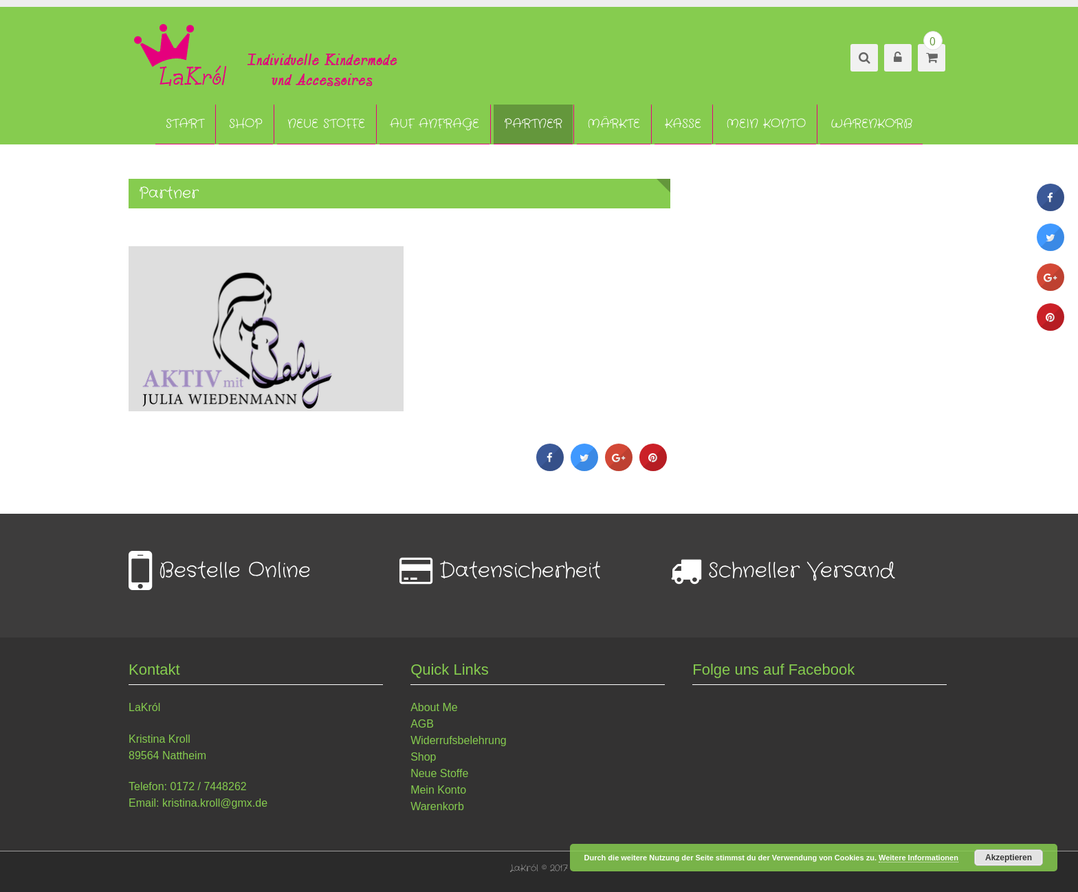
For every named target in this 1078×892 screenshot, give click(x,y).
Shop (246, 124)
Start (185, 124)
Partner (533, 124)
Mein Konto (766, 124)
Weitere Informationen (918, 857)
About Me (433, 707)
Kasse (683, 124)
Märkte (613, 124)
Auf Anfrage (434, 124)
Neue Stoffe (326, 124)
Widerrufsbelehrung (458, 740)
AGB (422, 724)
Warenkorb (871, 124)
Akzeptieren (1008, 857)
